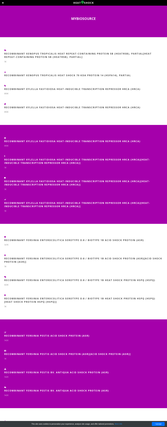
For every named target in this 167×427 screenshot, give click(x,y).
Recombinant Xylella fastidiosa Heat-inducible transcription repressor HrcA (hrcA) (72, 89)
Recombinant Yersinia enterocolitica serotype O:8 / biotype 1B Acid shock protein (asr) (74, 240)
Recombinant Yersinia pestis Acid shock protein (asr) (46, 335)
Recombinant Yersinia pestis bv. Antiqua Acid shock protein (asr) (56, 372)
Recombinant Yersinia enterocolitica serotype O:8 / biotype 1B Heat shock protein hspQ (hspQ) (79, 280)
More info (118, 424)
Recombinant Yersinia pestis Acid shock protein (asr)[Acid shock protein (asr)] (67, 354)
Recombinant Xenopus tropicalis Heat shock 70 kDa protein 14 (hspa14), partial (67, 75)
